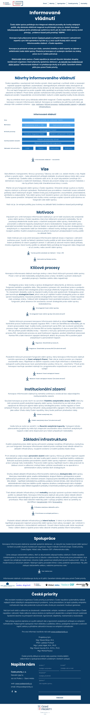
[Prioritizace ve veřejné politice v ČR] (44, 513)
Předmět (42, 672)
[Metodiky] (55, 148)
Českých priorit (44, 38)
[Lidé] (27, 148)
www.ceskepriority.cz (59, 632)
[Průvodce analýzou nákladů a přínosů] (44, 507)
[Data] (41, 148)
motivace (40, 104)
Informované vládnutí (16, 30)
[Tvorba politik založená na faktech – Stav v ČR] (45, 253)
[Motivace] (10, 124)
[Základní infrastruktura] (12, 148)
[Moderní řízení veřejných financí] (45, 373)
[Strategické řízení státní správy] (45, 308)
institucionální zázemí (68, 104)
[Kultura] (68, 148)
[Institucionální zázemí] (12, 141)
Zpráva (41, 680)
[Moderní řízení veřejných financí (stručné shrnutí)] (45, 378)
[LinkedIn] (15, 691)
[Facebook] (12, 691)
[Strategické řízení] (48, 130)
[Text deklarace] (44, 571)
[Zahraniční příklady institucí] (45, 259)
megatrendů (42, 502)
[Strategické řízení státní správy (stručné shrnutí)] (45, 314)
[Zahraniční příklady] (62, 125)
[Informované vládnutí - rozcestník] (45, 159)
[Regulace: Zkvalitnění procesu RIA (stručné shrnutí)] (45, 348)
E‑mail (63, 665)
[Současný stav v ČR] (34, 125)
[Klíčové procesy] (12, 132)
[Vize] (10, 120)
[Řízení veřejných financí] (62, 134)
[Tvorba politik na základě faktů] (48, 120)
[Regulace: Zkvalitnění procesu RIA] (45, 343)
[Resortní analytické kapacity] (48, 143)
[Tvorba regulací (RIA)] (34, 134)
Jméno (41, 665)
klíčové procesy (51, 104)
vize (33, 104)
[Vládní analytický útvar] (48, 139)
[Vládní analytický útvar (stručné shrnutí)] (44, 420)
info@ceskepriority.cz (24, 687)
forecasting (57, 502)
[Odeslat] (60, 698)
